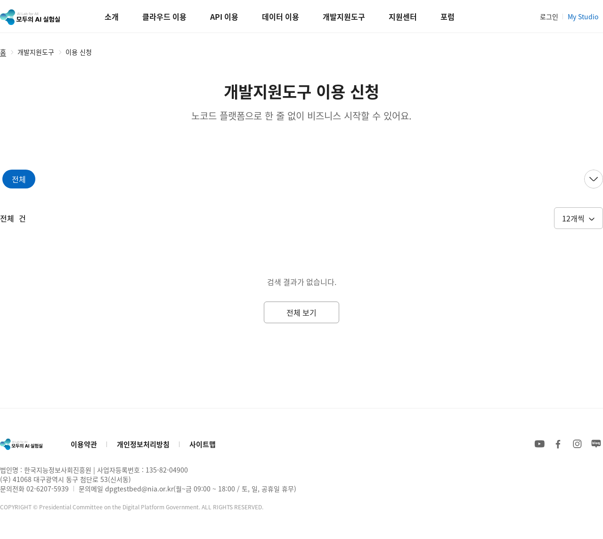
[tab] (18, 179)
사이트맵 (202, 444)
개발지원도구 (35, 52)
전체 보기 (301, 312)
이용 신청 (78, 52)
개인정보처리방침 (143, 444)
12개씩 (573, 218)
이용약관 (84, 444)
